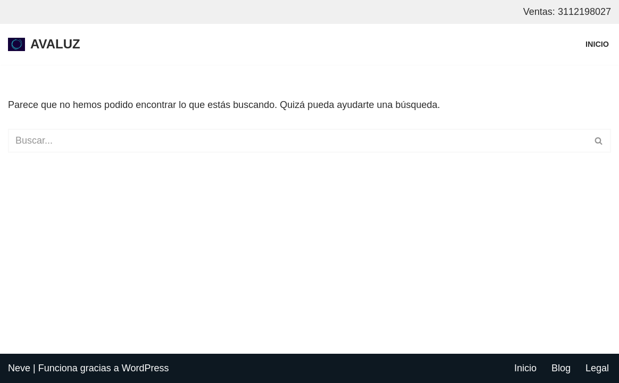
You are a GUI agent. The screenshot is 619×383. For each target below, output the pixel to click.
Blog (561, 368)
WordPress (145, 368)
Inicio (597, 44)
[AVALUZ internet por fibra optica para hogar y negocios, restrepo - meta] (44, 44)
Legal (597, 368)
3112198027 (584, 11)
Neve (19, 368)
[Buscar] (297, 141)
